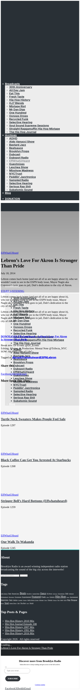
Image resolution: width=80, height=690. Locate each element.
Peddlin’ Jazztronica (22, 176)
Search (24, 575)
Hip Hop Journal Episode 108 (21, 624)
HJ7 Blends (16, 103)
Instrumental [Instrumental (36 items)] (74, 597)
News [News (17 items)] (45, 600)
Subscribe (13, 679)
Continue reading (40, 685)
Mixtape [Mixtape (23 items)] (41, 600)
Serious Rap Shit (20, 186)
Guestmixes (17, 164)
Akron (16, 357)
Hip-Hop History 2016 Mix (19, 633)
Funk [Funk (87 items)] (43, 597)
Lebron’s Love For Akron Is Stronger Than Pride (27, 647)
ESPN (43, 357)
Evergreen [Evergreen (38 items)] (18, 597)
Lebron (51, 357)
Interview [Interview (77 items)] (4, 600)
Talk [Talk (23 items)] (18, 603)
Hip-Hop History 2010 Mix (19, 620)
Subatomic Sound (20, 189)
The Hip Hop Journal (22, 132)
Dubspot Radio (19, 157)
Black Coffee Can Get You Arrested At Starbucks (36, 460)
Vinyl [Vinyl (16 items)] (27, 603)
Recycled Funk (18, 119)
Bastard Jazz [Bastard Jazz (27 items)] (15, 593)
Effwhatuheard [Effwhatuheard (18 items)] (4, 597)
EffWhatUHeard (19, 160)
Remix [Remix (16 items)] (2, 603)
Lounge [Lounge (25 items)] (20, 600)
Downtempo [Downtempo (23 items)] (61, 593)
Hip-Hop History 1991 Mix (19, 630)
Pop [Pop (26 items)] (58, 600)
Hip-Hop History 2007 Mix (19, 627)
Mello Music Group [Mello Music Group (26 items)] (33, 600)
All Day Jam (17, 90)
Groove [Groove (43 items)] (52, 597)
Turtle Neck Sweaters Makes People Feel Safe (33, 419)
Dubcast (14, 154)
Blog (8, 192)
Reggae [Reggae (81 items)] (74, 600)
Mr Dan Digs (17, 109)
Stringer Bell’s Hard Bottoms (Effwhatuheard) (34, 501)
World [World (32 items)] (31, 603)
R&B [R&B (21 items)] (61, 600)
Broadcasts (12, 83)
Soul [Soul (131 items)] (7, 603)
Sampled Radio (19, 180)
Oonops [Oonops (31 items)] (50, 600)
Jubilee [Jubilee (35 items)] (15, 600)
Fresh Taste (16, 96)
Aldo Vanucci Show (21, 141)
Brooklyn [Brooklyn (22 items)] (29, 593)
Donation (12, 198)
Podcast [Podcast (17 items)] (55, 600)
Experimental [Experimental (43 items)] (26, 597)
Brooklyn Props (19, 151)
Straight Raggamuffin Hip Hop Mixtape (34, 128)
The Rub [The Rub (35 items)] (23, 603)
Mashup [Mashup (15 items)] (25, 600)
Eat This (14, 93)
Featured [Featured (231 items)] (36, 596)
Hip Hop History (19, 99)
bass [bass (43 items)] (9, 593)
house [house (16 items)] (68, 597)
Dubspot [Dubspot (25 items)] (71, 593)
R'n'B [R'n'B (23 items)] (65, 600)
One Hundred (17, 112)
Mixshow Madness (21, 170)
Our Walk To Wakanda (17, 542)
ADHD (13, 138)
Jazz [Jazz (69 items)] (10, 600)
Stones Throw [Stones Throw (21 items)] (13, 603)
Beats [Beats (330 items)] (23, 593)
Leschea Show (18, 167)
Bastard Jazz (17, 144)
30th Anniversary (20, 87)
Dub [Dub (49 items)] (66, 594)
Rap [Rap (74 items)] (69, 600)
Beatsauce (16, 148)
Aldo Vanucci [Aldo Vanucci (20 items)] (4, 593)
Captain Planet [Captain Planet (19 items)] (36, 593)
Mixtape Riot (17, 106)
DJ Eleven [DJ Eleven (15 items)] (55, 593)
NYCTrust (15, 173)
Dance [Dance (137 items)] (43, 593)
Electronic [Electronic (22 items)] (11, 597)
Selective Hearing (20, 122)
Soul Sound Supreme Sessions (29, 125)
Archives (11, 135)
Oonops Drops (18, 115)
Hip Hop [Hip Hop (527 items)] (60, 596)
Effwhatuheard (30, 357)
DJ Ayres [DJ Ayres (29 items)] (49, 593)
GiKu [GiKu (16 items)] (47, 597)
